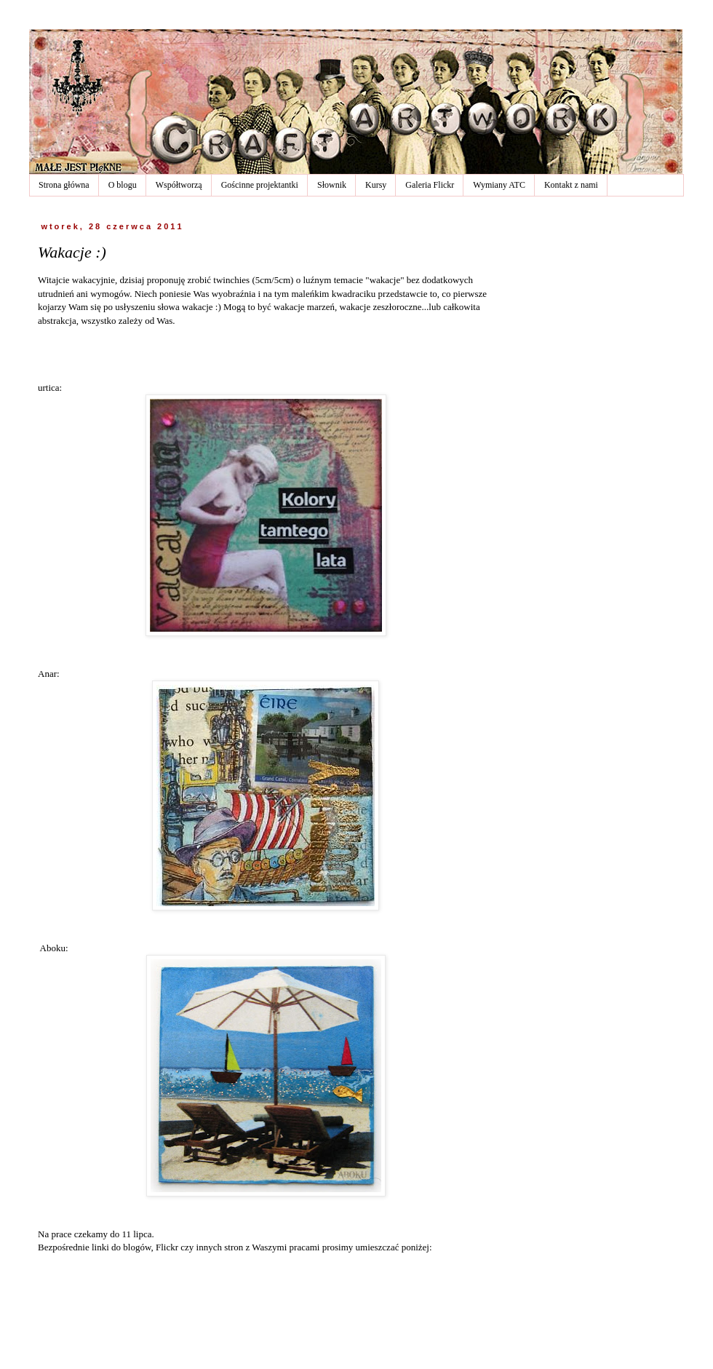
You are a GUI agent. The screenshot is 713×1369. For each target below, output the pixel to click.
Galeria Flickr (429, 185)
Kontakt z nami (571, 185)
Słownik (331, 185)
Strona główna (64, 185)
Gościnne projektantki (259, 185)
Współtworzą (179, 185)
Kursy (375, 185)
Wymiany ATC (499, 185)
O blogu (122, 185)
